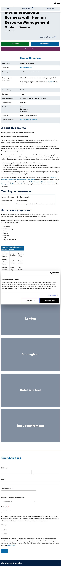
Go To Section (30, 49)
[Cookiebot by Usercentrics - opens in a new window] (51, 273)
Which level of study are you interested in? (13, 497)
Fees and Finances (26, 68)
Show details (52, 295)
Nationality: (5, 507)
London (30, 318)
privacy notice (11, 545)
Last (32, 475)
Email (3, 479)
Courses (7, 8)
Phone (5, 525)
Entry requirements (30, 425)
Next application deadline (28, 120)
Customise (30, 300)
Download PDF (44, 44)
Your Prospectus (27, 8)
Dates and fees (30, 390)
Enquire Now (50, 8)
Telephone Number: (7, 488)
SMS (5, 534)
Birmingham (30, 354)
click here (51, 82)
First (2, 475)
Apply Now (15, 44)
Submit (4, 551)
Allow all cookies (49, 300)
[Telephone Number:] (18, 492)
